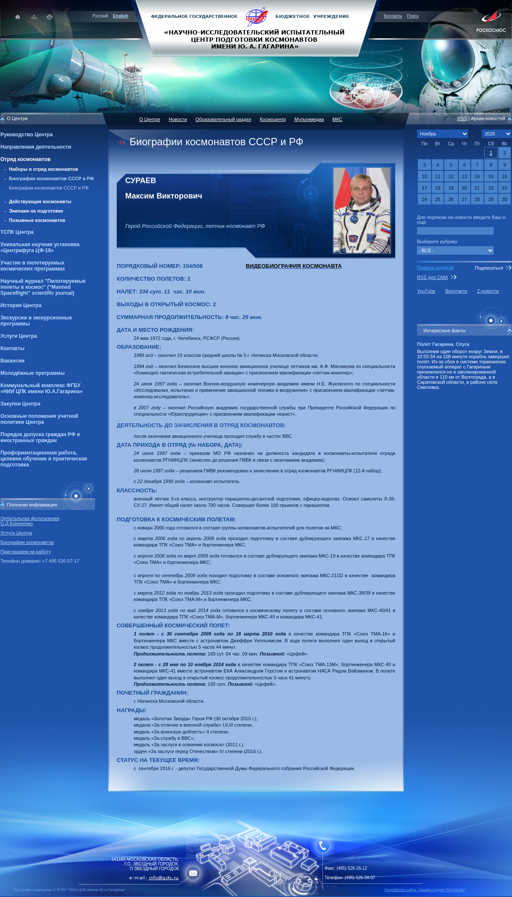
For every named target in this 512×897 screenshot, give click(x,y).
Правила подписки (435, 267)
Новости (178, 119)
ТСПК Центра (17, 232)
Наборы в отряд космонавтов (43, 169)
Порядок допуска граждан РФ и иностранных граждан (40, 437)
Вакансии (12, 361)
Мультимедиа (309, 119)
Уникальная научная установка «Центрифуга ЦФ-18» (40, 247)
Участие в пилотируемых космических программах (32, 266)
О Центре (149, 119)
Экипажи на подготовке (36, 210)
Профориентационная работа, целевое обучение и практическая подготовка (43, 459)
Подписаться (489, 267)
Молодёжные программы (32, 373)
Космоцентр (273, 119)
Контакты (393, 16)
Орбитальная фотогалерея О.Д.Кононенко (29, 521)
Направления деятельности (35, 147)
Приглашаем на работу (25, 551)
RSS (462, 118)
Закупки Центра (20, 404)
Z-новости (488, 290)
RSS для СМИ (432, 277)
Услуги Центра (18, 336)
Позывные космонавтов (37, 220)
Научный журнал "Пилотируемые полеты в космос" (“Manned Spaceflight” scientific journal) (43, 287)
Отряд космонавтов (25, 159)
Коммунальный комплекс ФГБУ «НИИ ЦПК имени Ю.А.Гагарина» (41, 388)
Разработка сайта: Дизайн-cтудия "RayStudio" (425, 890)
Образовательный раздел (223, 119)
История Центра (20, 305)
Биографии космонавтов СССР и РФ (51, 178)
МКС (337, 119)
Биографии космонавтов (27, 542)
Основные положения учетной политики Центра (39, 419)
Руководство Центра (26, 135)
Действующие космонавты (40, 201)
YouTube (426, 290)
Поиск (413, 16)
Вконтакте (456, 290)
